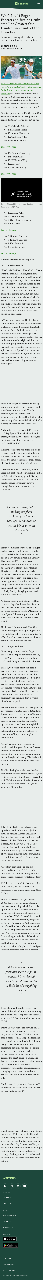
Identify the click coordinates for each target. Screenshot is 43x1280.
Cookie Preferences (9, 1270)
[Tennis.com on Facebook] (5, 1185)
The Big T (7, 1221)
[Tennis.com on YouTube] (24, 1185)
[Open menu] (39, 3)
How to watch (9, 1215)
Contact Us (8, 1203)
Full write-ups (8, 147)
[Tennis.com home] (21, 3)
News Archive (8, 1227)
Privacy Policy (7, 1258)
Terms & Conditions (9, 1264)
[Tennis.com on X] (18, 1185)
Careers (7, 1198)
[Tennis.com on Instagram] (11, 1185)
